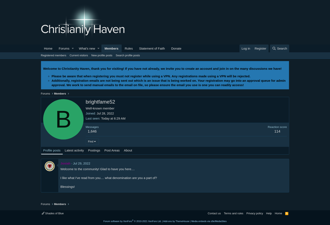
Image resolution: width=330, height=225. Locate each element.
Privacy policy (254, 213)
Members (111, 48)
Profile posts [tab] (52, 150)
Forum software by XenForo (132, 221)
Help (269, 213)
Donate (176, 48)
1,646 (92, 131)
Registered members (53, 55)
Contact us (214, 213)
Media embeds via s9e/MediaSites (209, 221)
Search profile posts (128, 55)
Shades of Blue (53, 213)
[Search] (279, 48)
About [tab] (128, 150)
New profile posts (101, 55)
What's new (87, 48)
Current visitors (79, 55)
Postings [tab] (94, 150)
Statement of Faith (152, 48)
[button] (73, 48)
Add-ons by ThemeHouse (176, 221)
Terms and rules (233, 213)
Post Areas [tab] (112, 150)
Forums (64, 48)
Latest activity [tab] (74, 150)
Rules (129, 48)
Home (48, 48)
